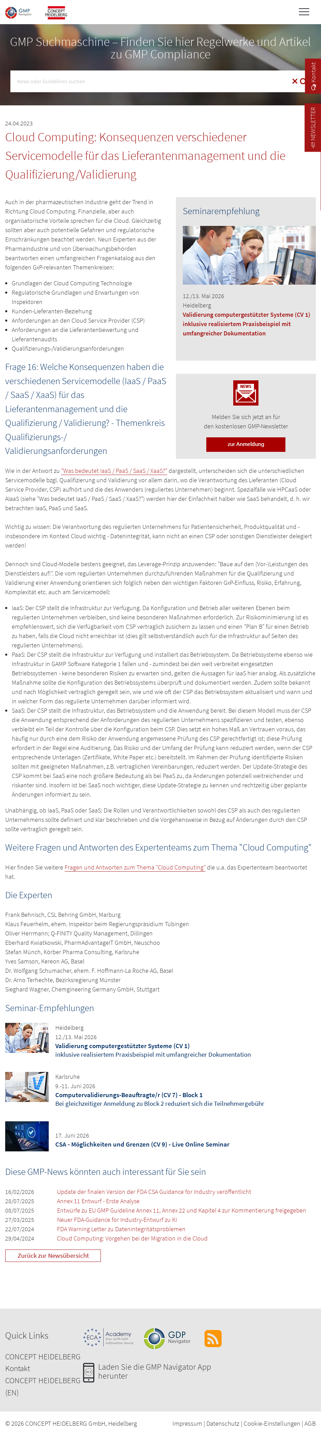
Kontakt (17, 1368)
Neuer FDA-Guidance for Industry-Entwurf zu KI (117, 1220)
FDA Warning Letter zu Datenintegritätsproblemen (121, 1229)
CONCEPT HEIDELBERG (43, 1356)
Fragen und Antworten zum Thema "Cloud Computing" (135, 867)
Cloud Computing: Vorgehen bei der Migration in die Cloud (132, 1238)
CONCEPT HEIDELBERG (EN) (43, 1386)
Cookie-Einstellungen (272, 1423)
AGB (310, 1423)
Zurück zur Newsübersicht (53, 1255)
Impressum (187, 1423)
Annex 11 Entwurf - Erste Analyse (98, 1201)
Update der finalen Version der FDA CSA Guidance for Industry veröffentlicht (154, 1192)
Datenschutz (222, 1423)
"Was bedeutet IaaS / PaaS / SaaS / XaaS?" (114, 471)
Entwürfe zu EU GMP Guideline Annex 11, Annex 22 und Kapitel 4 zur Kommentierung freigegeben (181, 1210)
